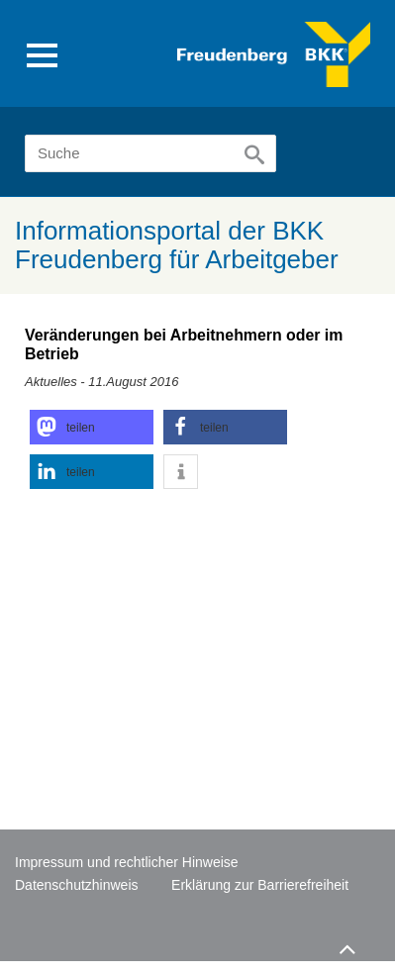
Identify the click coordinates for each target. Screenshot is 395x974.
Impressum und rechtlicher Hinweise (127, 862)
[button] (91, 427)
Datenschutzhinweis (77, 885)
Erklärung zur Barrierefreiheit (259, 885)
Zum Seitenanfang (344, 944)
